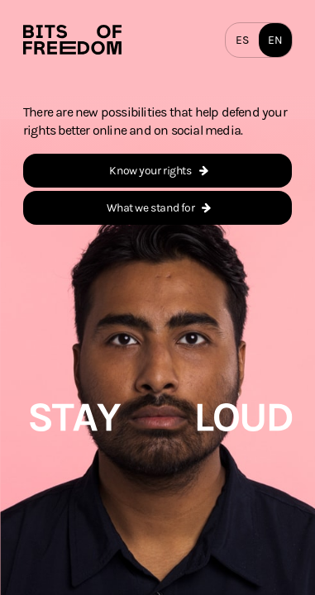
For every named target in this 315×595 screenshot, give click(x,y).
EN (275, 40)
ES (242, 40)
